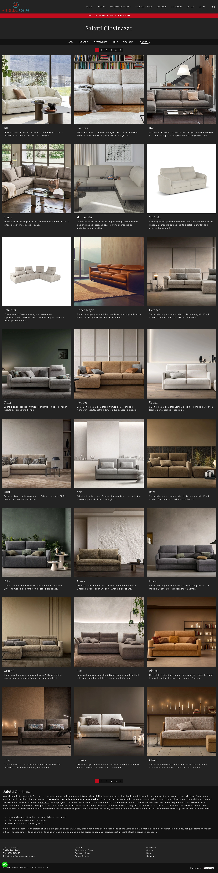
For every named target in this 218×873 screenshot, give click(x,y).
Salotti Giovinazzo (123, 16)
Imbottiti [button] (83, 42)
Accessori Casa (143, 7)
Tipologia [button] (128, 42)
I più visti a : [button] (145, 42)
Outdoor (162, 7)
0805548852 (14, 853)
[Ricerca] (213, 6)
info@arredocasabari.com (23, 856)
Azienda (90, 7)
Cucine (102, 7)
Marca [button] (70, 42)
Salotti (112, 16)
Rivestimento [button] (100, 42)
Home (90, 16)
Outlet (190, 7)
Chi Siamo (151, 847)
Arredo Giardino (82, 856)
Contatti (203, 7)
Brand (149, 853)
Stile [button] (115, 42)
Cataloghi (176, 7)
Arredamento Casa (120, 7)
